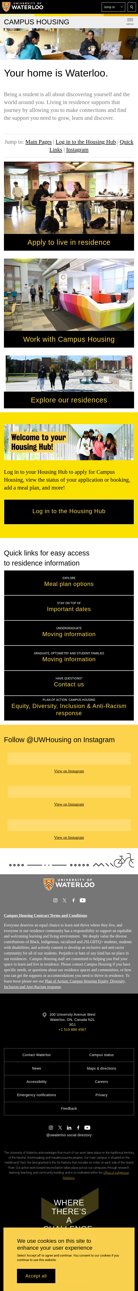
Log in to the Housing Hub (86, 142)
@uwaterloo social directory (69, 1135)
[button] (113, 7)
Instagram (77, 150)
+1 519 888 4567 (72, 1029)
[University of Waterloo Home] (23, 7)
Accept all (36, 1276)
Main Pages (38, 142)
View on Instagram (69, 771)
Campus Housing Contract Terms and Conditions (45, 915)
